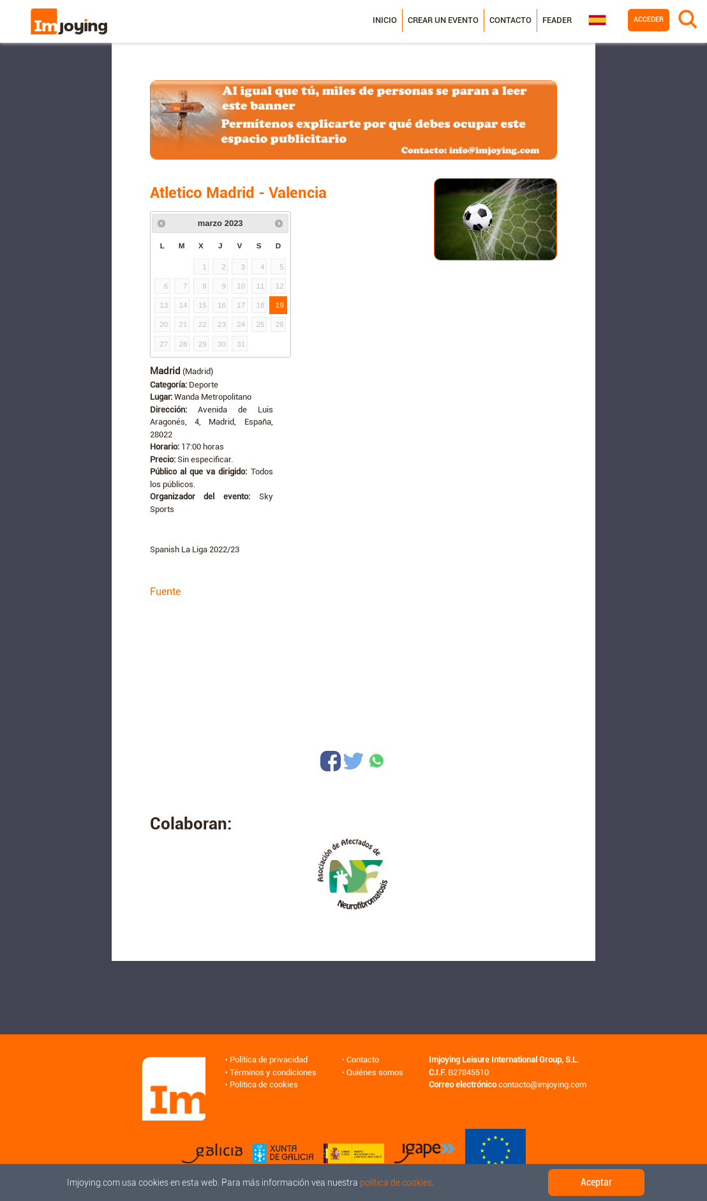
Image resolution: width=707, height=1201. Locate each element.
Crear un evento (443, 20)
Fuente (165, 591)
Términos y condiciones (273, 1072)
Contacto (510, 20)
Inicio (385, 20)
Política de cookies (264, 1084)
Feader (557, 20)
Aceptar (596, 1182)
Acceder (649, 19)
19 (280, 305)
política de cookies (396, 1182)
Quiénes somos (374, 1072)
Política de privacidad (269, 1059)
